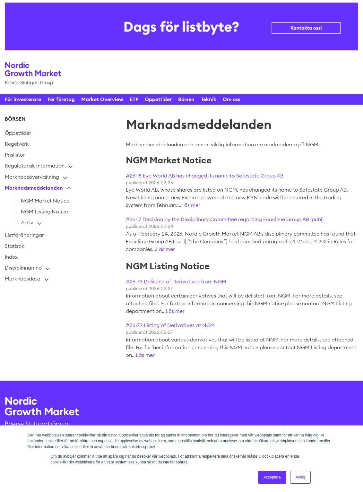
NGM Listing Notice (44, 211)
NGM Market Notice (45, 200)
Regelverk (17, 144)
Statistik (14, 246)
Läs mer (190, 205)
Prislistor (15, 154)
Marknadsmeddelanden (34, 188)
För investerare (23, 99)
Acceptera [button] (272, 477)
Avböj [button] (300, 477)
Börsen (186, 99)
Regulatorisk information (35, 165)
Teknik (208, 99)
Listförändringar (24, 235)
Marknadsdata (22, 278)
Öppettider (158, 99)
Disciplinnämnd (23, 267)
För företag (61, 99)
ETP (134, 99)
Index (11, 257)
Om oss (231, 99)
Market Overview (102, 99)
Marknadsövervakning (32, 177)
